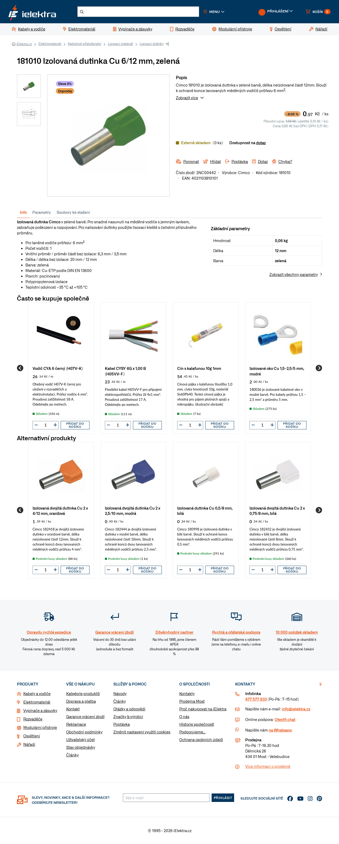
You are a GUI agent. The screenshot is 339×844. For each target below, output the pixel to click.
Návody (120, 693)
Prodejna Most (192, 701)
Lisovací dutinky (152, 44)
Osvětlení (31, 736)
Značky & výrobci (128, 716)
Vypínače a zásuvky (40, 710)
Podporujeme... (192, 732)
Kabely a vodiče (37, 693)
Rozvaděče (32, 719)
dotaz (261, 142)
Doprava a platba (81, 701)
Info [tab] (23, 212)
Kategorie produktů (83, 693)
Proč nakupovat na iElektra (202, 709)
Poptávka (121, 724)
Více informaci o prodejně (267, 766)
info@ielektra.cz (296, 709)
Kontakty (187, 693)
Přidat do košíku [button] (75, 425)
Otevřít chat (285, 719)
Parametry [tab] (41, 212)
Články (72, 755)
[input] (45, 425)
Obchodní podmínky (84, 732)
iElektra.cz (24, 44)
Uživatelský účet (80, 739)
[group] (61, 368)
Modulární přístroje (40, 727)
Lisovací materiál (120, 44)
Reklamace (76, 724)
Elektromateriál (49, 44)
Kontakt (73, 709)
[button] (214, 11)
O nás (184, 716)
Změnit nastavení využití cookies (141, 732)
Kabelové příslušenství (84, 44)
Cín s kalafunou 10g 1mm (199, 368)
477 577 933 (256, 699)
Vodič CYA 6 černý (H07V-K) (58, 368)
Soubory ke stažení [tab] (73, 212)
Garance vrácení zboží (85, 716)
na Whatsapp (280, 730)
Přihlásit (223, 798)
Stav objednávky (80, 747)
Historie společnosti (196, 724)
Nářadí (29, 744)
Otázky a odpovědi (129, 709)
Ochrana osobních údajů (201, 739)
